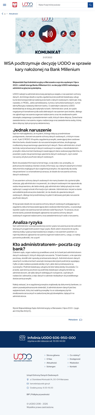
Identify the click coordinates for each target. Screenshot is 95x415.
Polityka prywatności (40, 394)
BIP (28, 394)
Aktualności (13, 14)
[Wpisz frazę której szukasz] (62, 5)
